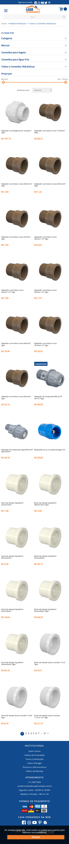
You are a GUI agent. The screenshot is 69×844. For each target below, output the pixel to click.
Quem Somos (35, 751)
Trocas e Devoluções (34, 759)
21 (45, 733)
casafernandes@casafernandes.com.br (34, 786)
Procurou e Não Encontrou (34, 767)
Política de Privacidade (34, 755)
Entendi (36, 837)
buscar (63, 17)
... (41, 733)
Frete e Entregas (34, 763)
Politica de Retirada (34, 771)
